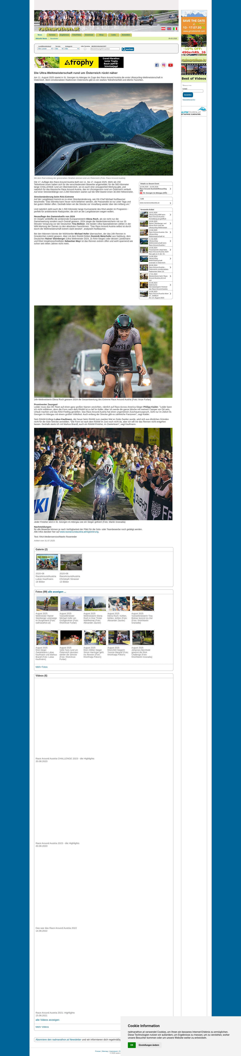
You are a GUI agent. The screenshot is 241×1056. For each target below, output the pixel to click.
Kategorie (68, 46)
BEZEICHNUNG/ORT (99, 46)
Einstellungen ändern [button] (149, 1045)
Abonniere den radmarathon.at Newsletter (58, 1039)
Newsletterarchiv (189, 100)
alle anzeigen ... (57, 591)
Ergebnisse (64, 35)
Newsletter (54, 38)
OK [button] (131, 1045)
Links (113, 35)
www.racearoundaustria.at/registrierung (79, 532)
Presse (97, 1051)
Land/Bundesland (44, 46)
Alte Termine (85, 46)
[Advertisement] (106, 5)
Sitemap (105, 1051)
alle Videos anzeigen (47, 1019)
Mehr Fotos (42, 667)
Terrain (58, 46)
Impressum (113, 1051)
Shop (101, 35)
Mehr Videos (42, 1027)
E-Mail (185, 89)
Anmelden (126, 35)
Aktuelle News (41, 38)
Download (89, 35)
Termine (52, 35)
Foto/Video (76, 35)
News (40, 35)
